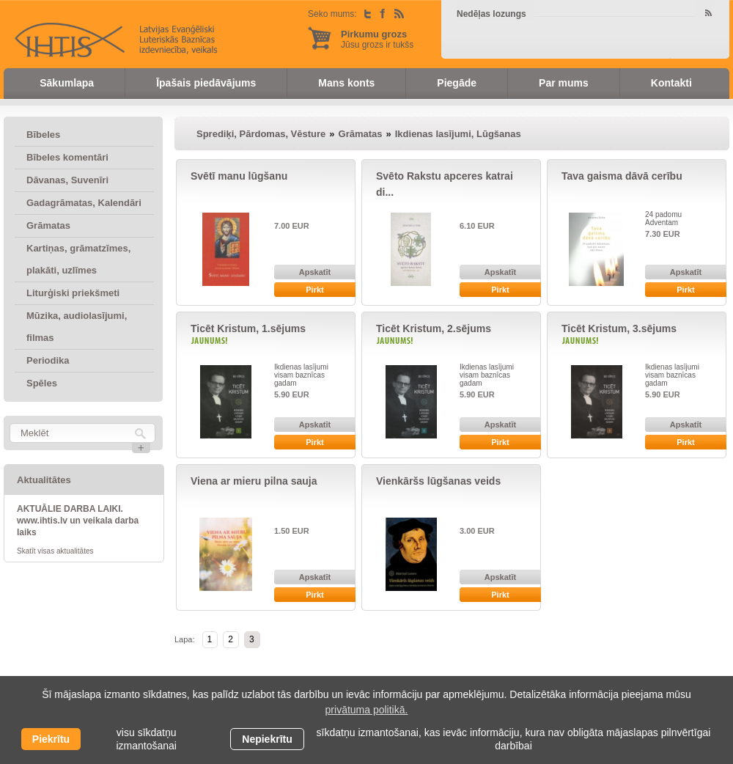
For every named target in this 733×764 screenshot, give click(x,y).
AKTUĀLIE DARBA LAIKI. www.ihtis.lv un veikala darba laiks (78, 520)
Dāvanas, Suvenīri (67, 180)
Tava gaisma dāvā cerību (621, 176)
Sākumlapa (67, 83)
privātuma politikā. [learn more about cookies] (366, 710)
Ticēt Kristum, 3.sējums (619, 328)
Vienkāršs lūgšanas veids (438, 481)
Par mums (564, 83)
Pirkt (314, 289)
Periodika (48, 360)
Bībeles (43, 134)
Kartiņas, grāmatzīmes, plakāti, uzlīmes (78, 259)
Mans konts (346, 83)
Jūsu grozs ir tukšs (377, 39)
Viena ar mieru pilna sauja (254, 481)
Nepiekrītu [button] (267, 739)
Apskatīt (315, 272)
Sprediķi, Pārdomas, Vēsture (260, 133)
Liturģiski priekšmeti (72, 292)
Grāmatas (48, 225)
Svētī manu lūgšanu (239, 176)
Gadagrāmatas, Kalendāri (83, 202)
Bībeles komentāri (67, 157)
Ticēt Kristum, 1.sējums (248, 328)
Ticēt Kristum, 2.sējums (433, 328)
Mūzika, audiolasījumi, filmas (76, 326)
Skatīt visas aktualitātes (55, 551)
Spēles (41, 383)
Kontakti (671, 83)
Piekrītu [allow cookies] (51, 739)
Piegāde (456, 83)
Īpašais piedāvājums (206, 83)
